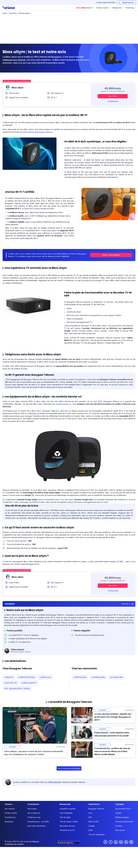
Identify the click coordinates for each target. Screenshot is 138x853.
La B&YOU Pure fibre (26, 677)
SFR (90, 817)
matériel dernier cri (63, 404)
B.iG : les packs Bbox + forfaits (17, 688)
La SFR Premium (80, 677)
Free (90, 813)
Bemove (35, 841)
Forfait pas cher (34, 817)
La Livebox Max (116, 677)
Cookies (118, 826)
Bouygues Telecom (96, 809)
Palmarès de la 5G (67, 830)
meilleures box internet (14, 60)
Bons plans (32, 809)
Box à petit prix (34, 813)
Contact (118, 813)
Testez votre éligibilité (114, 255)
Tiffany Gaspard (17, 649)
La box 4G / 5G (10, 683)
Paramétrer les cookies (14, 844)
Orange (91, 826)
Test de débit (65, 817)
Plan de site (120, 830)
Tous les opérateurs (96, 834)
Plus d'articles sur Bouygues (69, 768)
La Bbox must (45, 677)
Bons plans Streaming (36, 826)
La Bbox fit (8, 677)
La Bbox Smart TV (29, 683)
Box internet (9, 809)
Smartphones (10, 817)
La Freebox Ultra (98, 677)
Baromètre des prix (67, 826)
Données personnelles (124, 822)
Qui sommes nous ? (123, 809)
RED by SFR (93, 822)
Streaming (9, 822)
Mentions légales (122, 817)
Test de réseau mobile (69, 822)
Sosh (91, 830)
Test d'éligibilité (66, 813)
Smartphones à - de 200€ (38, 822)
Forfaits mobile (11, 813)
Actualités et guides (68, 809)
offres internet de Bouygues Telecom (38, 132)
